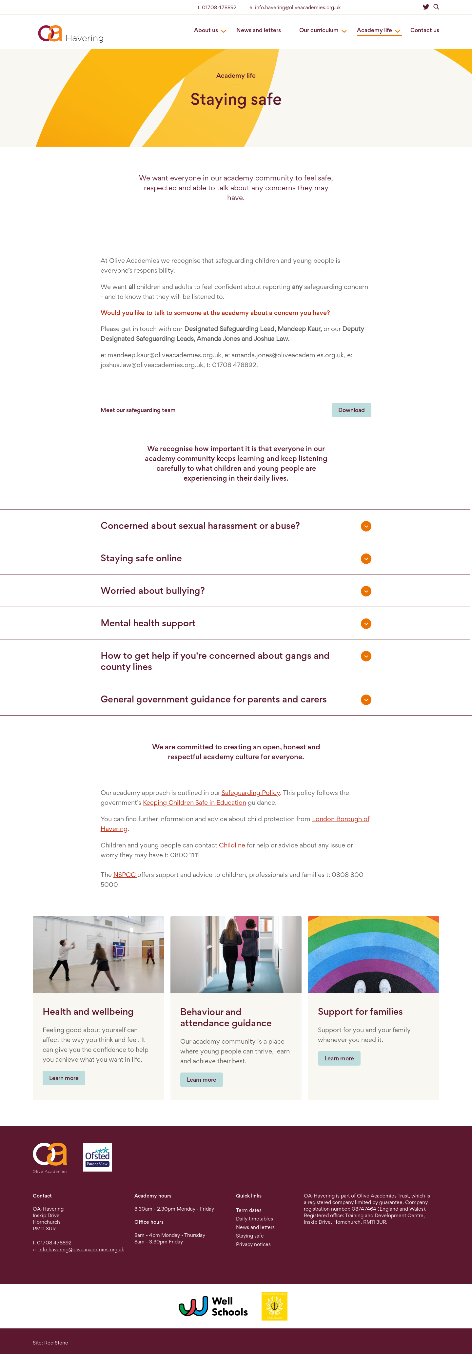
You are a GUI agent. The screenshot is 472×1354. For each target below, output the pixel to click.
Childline (232, 845)
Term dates (249, 1210)
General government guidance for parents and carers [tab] (214, 699)
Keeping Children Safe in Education (194, 802)
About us (206, 30)
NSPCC (125, 875)
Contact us (424, 30)
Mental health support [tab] (148, 623)
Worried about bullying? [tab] (153, 590)
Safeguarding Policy (251, 793)
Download (351, 409)
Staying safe (250, 1236)
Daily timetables (254, 1219)
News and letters (258, 30)
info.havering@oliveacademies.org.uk (81, 1249)
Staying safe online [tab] (141, 558)
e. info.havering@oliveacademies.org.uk (295, 7)
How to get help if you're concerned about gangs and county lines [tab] (215, 661)
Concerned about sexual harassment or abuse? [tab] (200, 525)
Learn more (64, 1077)
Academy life (374, 30)
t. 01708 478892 (217, 7)
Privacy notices (253, 1244)
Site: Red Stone (50, 1343)
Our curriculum (319, 30)
